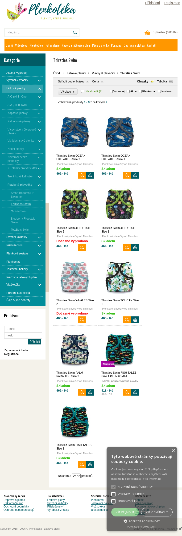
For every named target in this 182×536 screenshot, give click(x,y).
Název (80, 81)
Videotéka (21, 45)
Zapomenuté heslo (16, 350)
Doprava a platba (134, 45)
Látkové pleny (56, 500)
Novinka (166, 91)
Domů (9, 45)
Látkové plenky (76, 73)
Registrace (172, 3)
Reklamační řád (13, 503)
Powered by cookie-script (142, 526)
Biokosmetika (99, 509)
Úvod (56, 73)
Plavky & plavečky (103, 73)
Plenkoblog (36, 45)
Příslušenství (55, 506)
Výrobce (68, 91)
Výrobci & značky (58, 509)
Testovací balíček (102, 503)
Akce (133, 91)
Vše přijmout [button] (125, 512)
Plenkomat (149, 91)
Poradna (116, 45)
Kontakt (152, 45)
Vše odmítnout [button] (157, 512)
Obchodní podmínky (16, 506)
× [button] (173, 451)
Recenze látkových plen (76, 45)
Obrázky (142, 81)
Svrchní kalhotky (57, 503)
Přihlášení (152, 3)
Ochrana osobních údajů (19, 509)
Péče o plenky (100, 45)
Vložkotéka (98, 506)
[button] (142, 521)
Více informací (152, 478)
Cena (95, 81)
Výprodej (118, 91)
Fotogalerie (52, 45)
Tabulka (162, 81)
